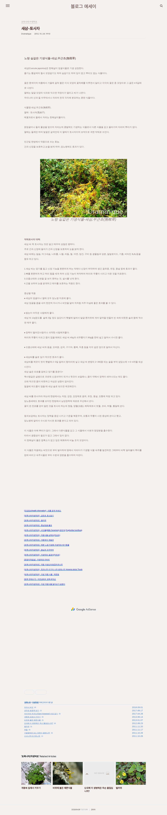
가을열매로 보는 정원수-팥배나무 (37, 733)
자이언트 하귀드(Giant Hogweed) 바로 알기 (41, 714)
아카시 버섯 (28, 707)
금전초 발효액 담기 (31, 711)
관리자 (93, 810)
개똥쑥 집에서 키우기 (32, 717)
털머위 (26, 727)
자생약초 (35, 702)
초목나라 (27, 702)
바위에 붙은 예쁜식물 (32, 720)
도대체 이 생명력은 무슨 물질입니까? (38, 723)
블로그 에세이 (83, 6)
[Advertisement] (83, 477)
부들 (26, 730)
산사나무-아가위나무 (32, 736)
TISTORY (84, 810)
